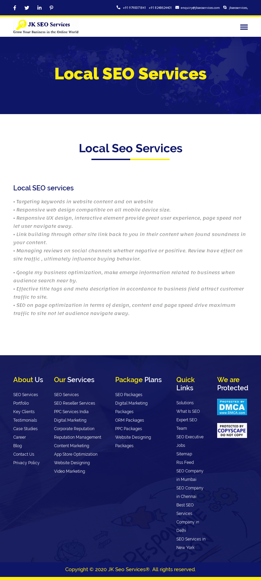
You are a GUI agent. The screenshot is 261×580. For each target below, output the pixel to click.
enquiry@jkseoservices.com (200, 8)
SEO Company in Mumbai (190, 475)
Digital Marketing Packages (131, 407)
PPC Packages (128, 428)
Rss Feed (185, 462)
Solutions (185, 403)
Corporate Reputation (74, 428)
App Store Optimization (76, 454)
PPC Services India (71, 411)
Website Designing (72, 462)
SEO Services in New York (191, 543)
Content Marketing (71, 445)
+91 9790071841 (135, 8)
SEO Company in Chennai (190, 492)
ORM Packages (129, 420)
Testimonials (25, 420)
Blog (17, 445)
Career (19, 437)
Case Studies (25, 428)
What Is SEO (188, 411)
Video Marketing (69, 471)
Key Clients (24, 411)
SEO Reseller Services (74, 403)
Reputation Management (77, 437)
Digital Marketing (70, 420)
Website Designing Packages (133, 441)
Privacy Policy (26, 462)
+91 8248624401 (160, 8)
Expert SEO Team (186, 424)
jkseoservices (237, 8)
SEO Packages (128, 394)
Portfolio (21, 403)
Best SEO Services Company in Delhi (187, 518)
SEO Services (25, 394)
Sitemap (184, 454)
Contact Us (23, 454)
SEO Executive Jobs (190, 441)
